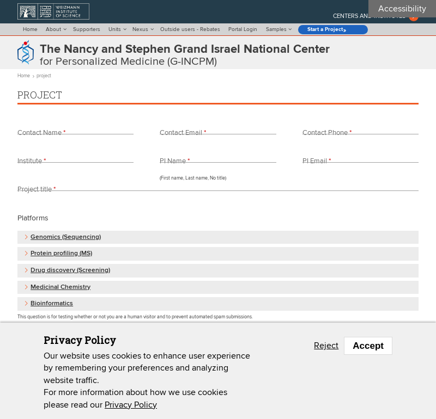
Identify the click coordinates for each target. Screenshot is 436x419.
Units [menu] (114, 29)
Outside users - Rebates (190, 29)
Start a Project (325, 29)
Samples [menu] (276, 29)
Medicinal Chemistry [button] (60, 287)
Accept (368, 346)
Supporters (86, 29)
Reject (326, 345)
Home (30, 29)
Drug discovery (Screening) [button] (70, 271)
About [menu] (53, 29)
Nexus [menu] (140, 29)
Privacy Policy (131, 404)
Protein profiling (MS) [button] (61, 254)
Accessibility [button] (402, 8)
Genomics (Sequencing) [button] (66, 237)
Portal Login (242, 29)
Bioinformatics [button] (52, 304)
